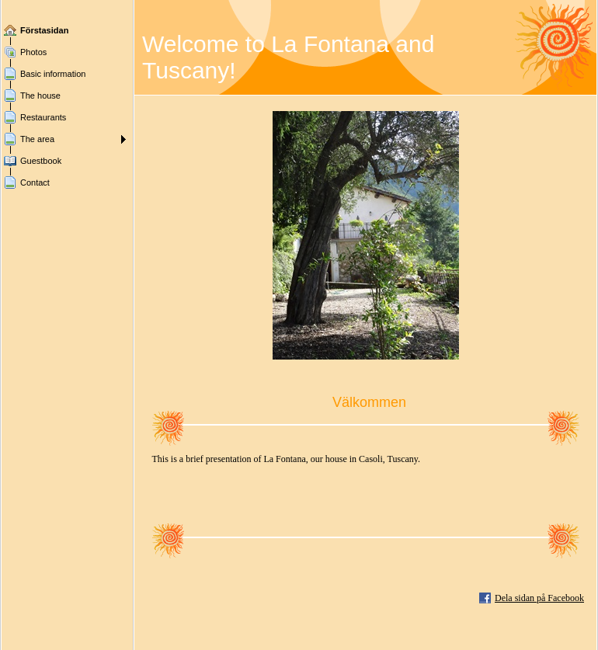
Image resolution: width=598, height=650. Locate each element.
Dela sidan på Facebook (539, 598)
